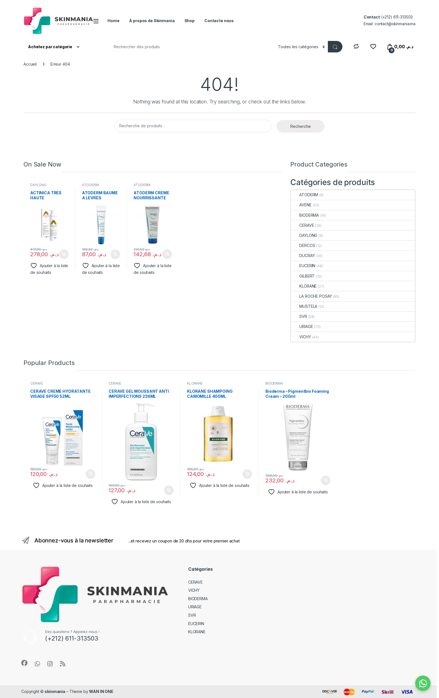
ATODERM (90, 185)
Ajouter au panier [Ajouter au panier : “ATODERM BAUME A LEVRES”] (115, 254)
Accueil (30, 64)
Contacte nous (219, 20)
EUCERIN (303, 265)
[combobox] (190, 46)
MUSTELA (304, 306)
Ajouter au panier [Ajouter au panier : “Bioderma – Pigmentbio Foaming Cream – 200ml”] (325, 480)
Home (113, 20)
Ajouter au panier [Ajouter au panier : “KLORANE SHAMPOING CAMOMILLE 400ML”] (247, 474)
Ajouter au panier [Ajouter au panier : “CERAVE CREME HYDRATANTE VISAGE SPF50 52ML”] (90, 474)
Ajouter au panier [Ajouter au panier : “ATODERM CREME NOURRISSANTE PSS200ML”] (167, 254)
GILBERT (303, 276)
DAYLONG (38, 185)
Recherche (300, 126)
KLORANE (304, 286)
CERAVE (302, 225)
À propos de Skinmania (151, 20)
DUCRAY (303, 255)
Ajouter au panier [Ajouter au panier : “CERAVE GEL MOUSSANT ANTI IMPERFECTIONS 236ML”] (169, 490)
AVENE (301, 204)
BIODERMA (305, 215)
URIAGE (302, 326)
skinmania (55, 691)
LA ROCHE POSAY (311, 296)
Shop (190, 20)
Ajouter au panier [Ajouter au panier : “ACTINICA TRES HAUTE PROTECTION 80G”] (64, 254)
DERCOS (303, 245)
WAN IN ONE (101, 691)
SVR (299, 316)
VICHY (301, 336)
